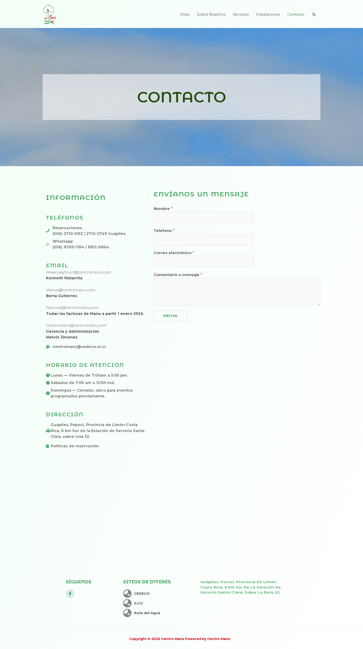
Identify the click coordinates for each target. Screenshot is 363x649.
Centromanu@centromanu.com (76, 325)
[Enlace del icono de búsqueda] (314, 14)
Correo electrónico (174, 253)
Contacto (295, 14)
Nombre (163, 209)
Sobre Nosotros (211, 14)
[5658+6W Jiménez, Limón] (181, 521)
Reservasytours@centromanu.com (78, 272)
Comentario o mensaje (178, 275)
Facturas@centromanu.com (72, 307)
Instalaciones (268, 14)
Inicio (185, 14)
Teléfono (164, 231)
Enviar (170, 315)
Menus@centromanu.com (70, 290)
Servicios (241, 14)
